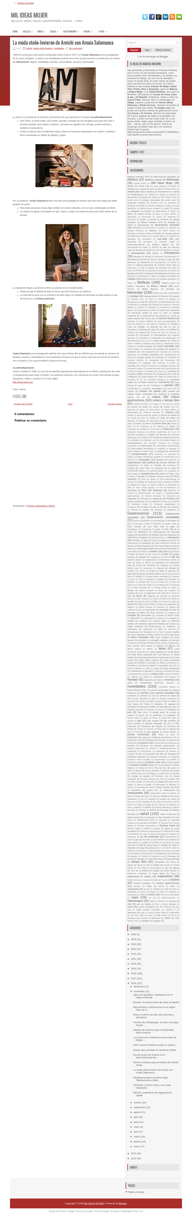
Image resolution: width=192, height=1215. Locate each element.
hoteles (153, 551)
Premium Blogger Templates (107, 1211)
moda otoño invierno (42, 48)
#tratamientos (137, 194)
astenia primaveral (144, 265)
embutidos (134, 440)
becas (129, 283)
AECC (173, 211)
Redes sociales (136, 782)
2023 (134, 949)
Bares (154, 276)
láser (161, 590)
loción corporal (142, 599)
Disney (142, 421)
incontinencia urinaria (167, 560)
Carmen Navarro (167, 318)
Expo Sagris (132, 474)
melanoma (132, 629)
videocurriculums (168, 898)
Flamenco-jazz (145, 493)
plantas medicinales (138, 734)
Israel (152, 571)
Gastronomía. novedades (163, 517)
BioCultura (175, 293)
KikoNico (131, 582)
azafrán (173, 271)
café (142, 302)
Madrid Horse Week (146, 604)
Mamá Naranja (145, 607)
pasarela (164, 706)
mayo (137, 1127)
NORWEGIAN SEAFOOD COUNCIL (157, 683)
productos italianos (136, 756)
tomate (166, 865)
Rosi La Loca (132, 802)
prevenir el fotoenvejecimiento (162, 748)
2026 (134, 934)
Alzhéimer (131, 234)
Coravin (149, 371)
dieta (162, 418)
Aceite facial (132, 200)
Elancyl (176, 438)
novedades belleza (167, 687)
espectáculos (134, 462)
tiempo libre (139, 861)
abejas (162, 195)
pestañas (171, 715)
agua (158, 214)
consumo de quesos (148, 366)
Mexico (160, 646)
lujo (146, 602)
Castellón (162, 324)
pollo (164, 740)
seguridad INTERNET (148, 823)
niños (129, 683)
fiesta (133, 485)
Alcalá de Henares (159, 219)
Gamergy (158, 510)
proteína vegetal (172, 762)
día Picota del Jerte (136, 418)
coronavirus (161, 374)
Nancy (176, 674)
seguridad (163, 820)
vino (129, 904)
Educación (169, 429)
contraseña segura (135, 369)
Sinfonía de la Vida (171, 831)
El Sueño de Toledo (160, 437)
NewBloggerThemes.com (132, 1211)
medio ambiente (135, 626)
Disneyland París (157, 421)
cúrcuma (165, 404)
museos (134, 674)
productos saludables (158, 757)
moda (42, 30)
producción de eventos (166, 751)
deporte (169, 412)
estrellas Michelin (168, 462)
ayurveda (151, 271)
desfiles (130, 415)
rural (174, 802)
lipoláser (163, 596)
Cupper (155, 404)
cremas (168, 385)
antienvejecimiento (136, 244)
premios (144, 743)
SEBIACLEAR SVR (145, 820)
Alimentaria (137, 228)
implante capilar (134, 560)
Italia (161, 571)
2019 (134, 968)
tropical (147, 880)
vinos (130, 906)
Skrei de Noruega (157, 834)
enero (137, 1146)
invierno (142, 571)
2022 (134, 954)
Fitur (143, 490)
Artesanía (145, 262)
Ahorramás (146, 217)
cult (143, 397)
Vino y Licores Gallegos (165, 904)
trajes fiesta (159, 873)
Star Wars (146, 840)
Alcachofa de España (136, 220)
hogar (89, 30)
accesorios (132, 197)
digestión (131, 421)
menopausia (133, 632)
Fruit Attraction (154, 502)
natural (146, 677)
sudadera (172, 840)
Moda (29, 48)
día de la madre (168, 415)
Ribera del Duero (142, 796)
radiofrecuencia (136, 774)
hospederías (132, 543)
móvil (129, 668)
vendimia (172, 892)
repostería (136, 790)
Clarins (147, 343)
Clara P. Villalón (133, 344)
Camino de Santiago (147, 307)
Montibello (131, 666)
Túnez (164, 880)
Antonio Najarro (160, 244)
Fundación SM (133, 507)
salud (55, 30)
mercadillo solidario (159, 640)
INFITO (148, 563)
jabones (172, 571)
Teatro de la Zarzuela (136, 851)
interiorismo (148, 568)
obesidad (144, 696)
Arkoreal (137, 256)
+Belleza (151, 195)
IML (174, 557)
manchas (160, 607)
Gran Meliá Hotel (156, 527)
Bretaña (164, 296)
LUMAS (155, 602)
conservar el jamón (166, 363)
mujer (156, 668)
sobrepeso (131, 837)
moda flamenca (163, 655)
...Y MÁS (103, 30)
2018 (134, 973)
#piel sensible (155, 189)
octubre (138, 1102)
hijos (146, 540)
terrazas (172, 856)
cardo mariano (134, 318)
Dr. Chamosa (143, 426)
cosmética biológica (156, 380)
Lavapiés (172, 590)
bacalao (131, 273)
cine (147, 341)
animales (131, 239)
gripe (172, 526)
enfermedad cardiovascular (167, 446)
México (172, 646)
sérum (157, 828)
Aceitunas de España (136, 206)
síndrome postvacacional (150, 831)
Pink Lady (161, 729)
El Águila (143, 438)
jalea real (131, 573)
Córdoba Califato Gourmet (139, 374)
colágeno (172, 349)
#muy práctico (160, 186)
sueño (145, 842)
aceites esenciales (151, 200)
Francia (170, 498)
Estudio (157, 465)
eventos (131, 468)
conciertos (154, 360)
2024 (134, 944)
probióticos (131, 751)
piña (129, 732)
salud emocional (168, 814)
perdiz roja (143, 715)
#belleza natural (153, 179)
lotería (165, 599)
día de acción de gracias (147, 415)
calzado (144, 304)
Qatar (129, 771)
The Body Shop (155, 859)
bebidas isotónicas (149, 279)
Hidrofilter (136, 540)
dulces (172, 426)
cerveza (131, 335)
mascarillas (146, 615)
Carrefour (131, 321)
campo (153, 310)
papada (171, 704)
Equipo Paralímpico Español (148, 457)
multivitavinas (136, 671)
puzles (173, 768)
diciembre (139, 986)
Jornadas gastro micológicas (157, 576)
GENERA (145, 521)
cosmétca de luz (135, 380)
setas (167, 828)
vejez (162, 892)
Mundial (148, 671)
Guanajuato (146, 529)
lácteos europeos (146, 590)
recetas (175, 773)
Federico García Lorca (158, 476)
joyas (132, 579)
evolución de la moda (165, 468)
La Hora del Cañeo (144, 585)
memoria (171, 629)
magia (160, 604)
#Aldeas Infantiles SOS (138, 177)
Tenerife (144, 856)
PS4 (155, 765)
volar (142, 913)
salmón (148, 807)
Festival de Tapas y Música (159, 482)
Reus (129, 796)
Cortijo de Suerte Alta (167, 377)
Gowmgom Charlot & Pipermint (148, 524)
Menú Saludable (139, 637)
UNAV (172, 886)
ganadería (171, 510)
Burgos (173, 299)
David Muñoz (170, 410)
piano (145, 718)
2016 (134, 983)
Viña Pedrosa (165, 907)
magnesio (171, 604)
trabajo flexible (170, 871)
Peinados (171, 709)
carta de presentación (166, 321)
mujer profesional (171, 668)
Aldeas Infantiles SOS (152, 222)
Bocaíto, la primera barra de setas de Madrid (156, 1002)
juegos (161, 579)
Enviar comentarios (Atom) (41, 506)
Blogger (164, 56)
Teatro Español (155, 851)
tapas (142, 848)
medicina (143, 621)
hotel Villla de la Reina (136, 552)
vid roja (152, 898)
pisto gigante (153, 732)
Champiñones (160, 335)
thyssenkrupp (173, 859)
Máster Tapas (173, 615)
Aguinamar (131, 217)
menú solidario (162, 637)
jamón (142, 573)
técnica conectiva (172, 851)
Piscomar (139, 732)
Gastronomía (72, 30)
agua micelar (170, 214)
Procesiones (146, 751)
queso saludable (152, 771)
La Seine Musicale (139, 588)
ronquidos (152, 799)
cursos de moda (139, 407)
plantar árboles (170, 732)
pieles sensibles (134, 723)
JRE (140, 579)
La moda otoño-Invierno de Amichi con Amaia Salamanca (63, 42)
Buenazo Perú (137, 299)
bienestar (135, 292)
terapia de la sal (158, 856)
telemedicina (147, 853)
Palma (146, 704)
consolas (131, 365)
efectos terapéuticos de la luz (163, 432)
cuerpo (130, 391)
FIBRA (176, 482)
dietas (173, 418)
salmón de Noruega (158, 810)
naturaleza (159, 677)
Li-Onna (173, 593)
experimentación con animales (163, 471)
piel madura (153, 720)
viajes (134, 897)
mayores (160, 618)
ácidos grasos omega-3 (150, 208)
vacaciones (133, 889)
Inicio (70, 404)
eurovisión (171, 465)
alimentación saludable (167, 225)
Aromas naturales (157, 259)
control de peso (154, 368)
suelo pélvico (132, 843)
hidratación (173, 537)
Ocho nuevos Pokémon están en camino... (155, 1045)
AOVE (155, 247)
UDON (161, 886)
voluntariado (174, 913)
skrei (145, 834)
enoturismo (174, 451)
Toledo (156, 865)
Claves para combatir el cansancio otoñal (154, 1050)
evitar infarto (144, 468)
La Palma (159, 585)
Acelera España (155, 206)
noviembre (139, 991)
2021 (134, 959)
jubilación (150, 579)
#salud (130, 191)
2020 (134, 963)
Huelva (166, 551)
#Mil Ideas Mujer (162, 182)
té (164, 848)
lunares (165, 602)
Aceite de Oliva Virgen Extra (164, 197)
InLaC (139, 565)
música (154, 673)
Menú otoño (154, 634)
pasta (174, 707)
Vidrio (152, 901)
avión (129, 271)
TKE (148, 865)
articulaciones (160, 262)
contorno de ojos (168, 365)
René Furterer (163, 787)
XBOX (167, 918)
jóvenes (176, 576)
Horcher (173, 540)
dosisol (173, 424)
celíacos (162, 330)
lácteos (130, 590)
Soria (129, 840)
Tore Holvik (141, 868)
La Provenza (174, 585)
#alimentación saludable (164, 177)
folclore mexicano (153, 496)
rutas (148, 804)
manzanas (150, 609)
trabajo (156, 870)
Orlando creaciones (168, 699)
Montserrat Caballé (147, 666)
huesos (176, 552)
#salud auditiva (147, 191)
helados (144, 537)
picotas (130, 721)
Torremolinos (155, 868)
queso (138, 770)
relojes (130, 787)
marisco (172, 612)
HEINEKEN (132, 538)
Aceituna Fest (157, 203)
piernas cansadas (153, 723)
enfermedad (146, 445)
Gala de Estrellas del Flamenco (166, 507)
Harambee (143, 535)
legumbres (152, 593)
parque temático (148, 706)
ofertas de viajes (168, 695)
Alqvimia (153, 230)
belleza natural (159, 286)
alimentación (143, 225)
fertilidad (140, 482)
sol (141, 836)
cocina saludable (165, 346)
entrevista (159, 454)
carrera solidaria (146, 321)
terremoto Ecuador (136, 859)
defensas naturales (151, 412)
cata (165, 327)
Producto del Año (134, 754)
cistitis (173, 341)
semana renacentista (146, 826)
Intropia (172, 568)
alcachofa (171, 217)
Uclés (149, 886)
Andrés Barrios (159, 236)
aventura (163, 268)
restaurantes (135, 792)
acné (166, 208)
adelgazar (135, 211)
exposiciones (148, 473)
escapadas (144, 459)
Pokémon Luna (134, 740)
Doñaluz (138, 424)
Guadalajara (132, 529)
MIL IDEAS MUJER (29, 15)
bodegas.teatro (150, 296)
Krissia (162, 582)
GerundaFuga (158, 521)
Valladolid (157, 889)
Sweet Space (152, 845)
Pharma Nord (133, 718)
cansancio (174, 310)
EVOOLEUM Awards (136, 471)
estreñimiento (132, 465)
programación (160, 760)
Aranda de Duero (144, 250)
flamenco (157, 490)
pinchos (150, 729)
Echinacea (131, 429)
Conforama (131, 363)
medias (130, 621)
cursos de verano (161, 407)
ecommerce (155, 429)
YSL (136, 921)
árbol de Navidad (162, 250)
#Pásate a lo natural (136, 189)
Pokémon (156, 737)
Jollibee (138, 576)
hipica (154, 540)
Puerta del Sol (144, 768)
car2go (173, 316)
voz (132, 915)
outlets (151, 701)
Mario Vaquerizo (157, 613)
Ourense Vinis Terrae (136, 701)
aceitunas (172, 203)
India (129, 563)
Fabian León (174, 474)
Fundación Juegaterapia (164, 504)
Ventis (141, 895)
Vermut (163, 895)
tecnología (134, 853)
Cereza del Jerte (158, 332)
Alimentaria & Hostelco (155, 228)
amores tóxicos (172, 233)
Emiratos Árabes (169, 440)
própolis (173, 760)
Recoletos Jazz (162, 776)
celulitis (172, 329)
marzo (137, 1136)
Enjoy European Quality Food (140, 451)
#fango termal (140, 183)
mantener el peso (134, 610)
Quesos (165, 770)
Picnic (154, 718)
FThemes (62, 1211)
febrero (138, 1141)
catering (143, 329)
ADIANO (148, 211)
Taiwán (164, 845)
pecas (160, 710)
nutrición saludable (164, 692)
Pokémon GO (170, 737)
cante (155, 313)
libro (129, 596)
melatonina (147, 629)
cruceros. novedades (152, 388)
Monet (162, 663)
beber (163, 276)
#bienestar (172, 179)
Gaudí (135, 521)
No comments (75, 48)
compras (159, 357)
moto (174, 666)
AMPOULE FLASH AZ (140, 236)
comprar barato (144, 357)
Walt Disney (162, 915)
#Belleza (132, 179)
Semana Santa (167, 825)
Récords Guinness (148, 779)
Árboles (176, 250)
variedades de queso (136, 892)
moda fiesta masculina (141, 654)
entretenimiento (139, 454)
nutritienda (131, 696)
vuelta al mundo (145, 915)
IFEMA (165, 554)
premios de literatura (137, 745)
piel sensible (170, 720)
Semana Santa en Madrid (138, 829)
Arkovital (131, 259)
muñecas (158, 671)
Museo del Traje (172, 671)
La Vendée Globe (159, 588)
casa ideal (150, 324)
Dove (129, 426)
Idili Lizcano (153, 554)
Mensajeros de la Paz (152, 632)
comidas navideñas (150, 354)
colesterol (131, 351)
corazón (160, 371)
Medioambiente (155, 626)
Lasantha (89, 1211)
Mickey (150, 649)
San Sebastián (149, 817)
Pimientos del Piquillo (151, 726)
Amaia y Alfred (145, 234)
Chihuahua (143, 338)
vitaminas (131, 912)
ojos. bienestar (141, 699)
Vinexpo (172, 901)
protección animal (134, 762)
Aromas (142, 259)
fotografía (131, 498)
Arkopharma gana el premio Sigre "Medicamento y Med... (150, 1079)
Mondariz (152, 663)
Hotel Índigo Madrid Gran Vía (149, 548)
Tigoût (139, 865)
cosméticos (164, 382)
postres (172, 740)
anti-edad (162, 239)
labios (173, 588)
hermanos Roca (158, 538)
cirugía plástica (160, 340)
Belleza (29, 30)
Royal (167, 802)
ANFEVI (173, 236)
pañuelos (158, 704)
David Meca (154, 410)
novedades (59, 48)
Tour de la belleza (139, 870)
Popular (134, 50)
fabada (162, 474)
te (159, 848)
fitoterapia (131, 490)
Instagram (164, 565)
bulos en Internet (157, 299)
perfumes (157, 715)
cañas (165, 313)
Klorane (142, 582)
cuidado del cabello (150, 391)
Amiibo (158, 233)
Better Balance (150, 289)
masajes (131, 615)
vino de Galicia (143, 904)
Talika (174, 845)
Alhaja (130, 225)
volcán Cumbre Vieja (156, 913)
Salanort (172, 805)
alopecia (172, 228)
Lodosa (155, 599)
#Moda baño (143, 186)
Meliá (160, 629)
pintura (172, 729)
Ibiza (132, 554)
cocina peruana (145, 346)
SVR (141, 845)
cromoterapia (132, 389)
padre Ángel (162, 701)
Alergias (171, 222)
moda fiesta (173, 652)
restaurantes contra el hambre (163, 793)
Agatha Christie (144, 214)
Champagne (145, 335)
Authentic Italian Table (167, 265)
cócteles (160, 349)
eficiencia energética (136, 435)
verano (151, 894)
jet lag (168, 574)
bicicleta (170, 289)
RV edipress (160, 805)
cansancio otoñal (139, 313)
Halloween (143, 532)
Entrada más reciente (23, 404)
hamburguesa (159, 532)
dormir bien (160, 423)
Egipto (152, 434)
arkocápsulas (138, 253)
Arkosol (148, 257)
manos (172, 607)
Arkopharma (171, 252)
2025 (134, 939)
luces (140, 602)
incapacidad (149, 560)
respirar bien (152, 790)
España (160, 459)
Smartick (172, 834)
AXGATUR (139, 271)
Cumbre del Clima (141, 404)
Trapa (173, 874)
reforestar (150, 782)
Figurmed (172, 485)
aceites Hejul (170, 200)
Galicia (146, 509)
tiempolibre (160, 862)
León (163, 593)
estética (151, 462)
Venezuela (131, 895)
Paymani (150, 710)
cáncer (163, 310)
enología (161, 451)
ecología (143, 429)
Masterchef (135, 618)
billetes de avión (160, 293)
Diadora (153, 418)
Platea (161, 735)
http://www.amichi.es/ (23, 382)
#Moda (130, 186)
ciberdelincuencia (134, 341)
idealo (141, 554)
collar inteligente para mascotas (154, 352)
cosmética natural (146, 382)
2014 (134, 1158)
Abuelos (172, 195)
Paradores (132, 706)
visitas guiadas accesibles (148, 910)
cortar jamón (147, 376)
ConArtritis (172, 357)
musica (145, 674)
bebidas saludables (168, 279)
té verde (172, 848)
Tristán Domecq (133, 880)
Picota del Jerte (169, 718)
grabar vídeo (170, 524)
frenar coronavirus (135, 501)
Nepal (159, 680)
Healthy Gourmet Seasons (164, 535)
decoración (132, 412)
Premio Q (131, 743)
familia (141, 476)
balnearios (163, 273)
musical (167, 674)
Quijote (176, 771)
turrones (137, 886)
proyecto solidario (139, 765)
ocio (153, 695)
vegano (153, 892)
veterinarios (174, 895)
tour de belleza (172, 868)
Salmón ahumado (162, 807)
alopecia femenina (135, 231)
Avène (152, 268)
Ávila (174, 268)
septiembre (140, 1107)
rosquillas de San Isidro (151, 802)
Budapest (175, 296)
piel (139, 720)
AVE (142, 268)
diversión (172, 421)
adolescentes (161, 211)
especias (172, 460)
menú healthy (172, 632)
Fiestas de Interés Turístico (152, 485)
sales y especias (134, 807)
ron (142, 799)
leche (141, 593)
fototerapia (144, 499)
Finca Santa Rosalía (145, 488)
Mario (142, 612)
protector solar (152, 762)
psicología (165, 765)
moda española (156, 652)
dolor (129, 424)
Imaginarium (155, 557)
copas (139, 371)
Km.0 (153, 582)
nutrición (144, 692)
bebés (173, 276)
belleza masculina (136, 286)
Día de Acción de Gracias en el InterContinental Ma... (149, 1056)
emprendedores (134, 443)
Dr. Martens (159, 426)
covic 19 (142, 385)
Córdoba (172, 371)
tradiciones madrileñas (137, 874)
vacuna (146, 889)
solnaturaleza (170, 837)
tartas (151, 848)
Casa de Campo (134, 324)
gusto (158, 529)
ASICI (129, 265)
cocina (167, 343)
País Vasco (133, 704)
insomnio (151, 565)
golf (128, 524)
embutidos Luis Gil (151, 440)
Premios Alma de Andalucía (165, 743)
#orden (173, 186)
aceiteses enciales (136, 203)
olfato (153, 699)
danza (142, 410)
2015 (134, 1153)
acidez (168, 206)
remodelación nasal (145, 787)
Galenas (134, 510)
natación (134, 677)
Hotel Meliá (171, 549)
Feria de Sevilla (148, 479)
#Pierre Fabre (170, 189)
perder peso (158, 712)
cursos (176, 404)
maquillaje (164, 609)
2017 (134, 978)
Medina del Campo (167, 623)
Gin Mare (171, 520)
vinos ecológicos (147, 907)
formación (171, 496)
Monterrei (172, 663)
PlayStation (132, 737)
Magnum (131, 607)
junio (136, 1122)
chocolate (156, 338)
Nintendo (169, 679)
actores (176, 208)
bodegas (134, 296)
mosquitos (163, 665)
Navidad (132, 679)
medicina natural (146, 623)
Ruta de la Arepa (134, 805)
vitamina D (170, 910)
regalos (161, 781)
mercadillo (142, 640)
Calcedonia (166, 302)
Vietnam (161, 901)
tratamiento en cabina (139, 876)
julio (136, 1117)
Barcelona (143, 276)
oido (129, 699)
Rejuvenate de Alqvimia (166, 785)
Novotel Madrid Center (136, 690)
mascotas (160, 615)
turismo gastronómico (167, 883)
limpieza (151, 596)
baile (140, 273)
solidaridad (153, 836)
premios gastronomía (164, 745)
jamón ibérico (155, 573)
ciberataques (170, 338)
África (130, 214)
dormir (148, 423)
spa (136, 839)
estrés (146, 465)
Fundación (175, 502)
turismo (174, 879)
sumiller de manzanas (161, 843)
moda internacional (146, 657)
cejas (152, 329)
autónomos (131, 268)
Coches (157, 344)
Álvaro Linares (169, 231)
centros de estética (136, 332)
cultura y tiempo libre (166, 400)
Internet (160, 568)
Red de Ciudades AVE (169, 779)
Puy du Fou (160, 768)
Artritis (173, 262)
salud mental (133, 817)
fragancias (157, 498)
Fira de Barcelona (167, 488)
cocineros (147, 349)
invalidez (131, 571)
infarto (138, 563)
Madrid (130, 604)
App (165, 247)
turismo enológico (142, 883)
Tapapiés (131, 848)
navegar (172, 677)
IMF (166, 557)
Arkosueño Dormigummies (165, 257)
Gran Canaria (134, 526)
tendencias (161, 853)
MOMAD (141, 663)
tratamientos (165, 876)
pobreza (145, 737)
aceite (144, 197)
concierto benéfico (135, 360)
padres (173, 701)
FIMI (129, 488)
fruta (165, 502)
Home (15, 31)
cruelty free (171, 389)
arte (170, 259)
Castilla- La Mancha (148, 327)
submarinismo (159, 840)
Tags (147, 50)
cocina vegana (133, 349)
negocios (148, 680)
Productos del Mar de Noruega (161, 754)
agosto (137, 1112)
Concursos (170, 360)
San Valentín (165, 817)
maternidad (148, 618)
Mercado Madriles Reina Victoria (153, 643)
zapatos (157, 921)
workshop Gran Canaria (137, 918)
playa (172, 735)
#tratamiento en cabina (168, 191)
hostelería (145, 543)
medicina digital (159, 621)
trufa (155, 880)
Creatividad (155, 386)
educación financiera (136, 432)
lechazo (131, 593)
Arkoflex (155, 253)
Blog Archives (163, 50)
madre (173, 602)
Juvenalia (172, 579)
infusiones (160, 562)
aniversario (146, 239)
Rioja (155, 796)
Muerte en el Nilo (142, 668)
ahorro (159, 217)
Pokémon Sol (151, 740)
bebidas (131, 279)
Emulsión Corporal (157, 443)
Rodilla (164, 796)
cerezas (172, 332)
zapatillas (145, 921)
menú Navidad (138, 634)
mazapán (172, 618)
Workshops (156, 918)
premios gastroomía (136, 748)
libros (139, 596)
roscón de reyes (168, 799)
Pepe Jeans (142, 712)
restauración (169, 790)
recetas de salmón (140, 776)
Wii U (173, 915)
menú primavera (171, 634)
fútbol (145, 507)
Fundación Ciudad (139, 504)
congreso (146, 363)
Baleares (150, 273)
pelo (129, 712)
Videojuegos (135, 900)
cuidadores (162, 394)
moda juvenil (164, 657)
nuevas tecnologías (159, 690)
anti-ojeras (147, 242)
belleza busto (168, 283)
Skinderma (134, 834)
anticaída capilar (167, 242)
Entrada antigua (115, 404)
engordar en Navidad (167, 449)
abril (136, 1131)
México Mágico (134, 649)
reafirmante (164, 774)
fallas (132, 476)
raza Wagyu (151, 774)
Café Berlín (152, 302)
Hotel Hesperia (143, 546)
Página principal (25, 3)
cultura (156, 396)
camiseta (163, 307)
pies (169, 723)
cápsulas (163, 316)
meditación (171, 626)
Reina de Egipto (144, 785)
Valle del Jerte (170, 889)
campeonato (142, 310)
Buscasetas (132, 302)
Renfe (176, 787)
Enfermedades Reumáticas (142, 449)
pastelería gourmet (135, 710)
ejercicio (163, 434)
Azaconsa (163, 271)
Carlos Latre (150, 318)
